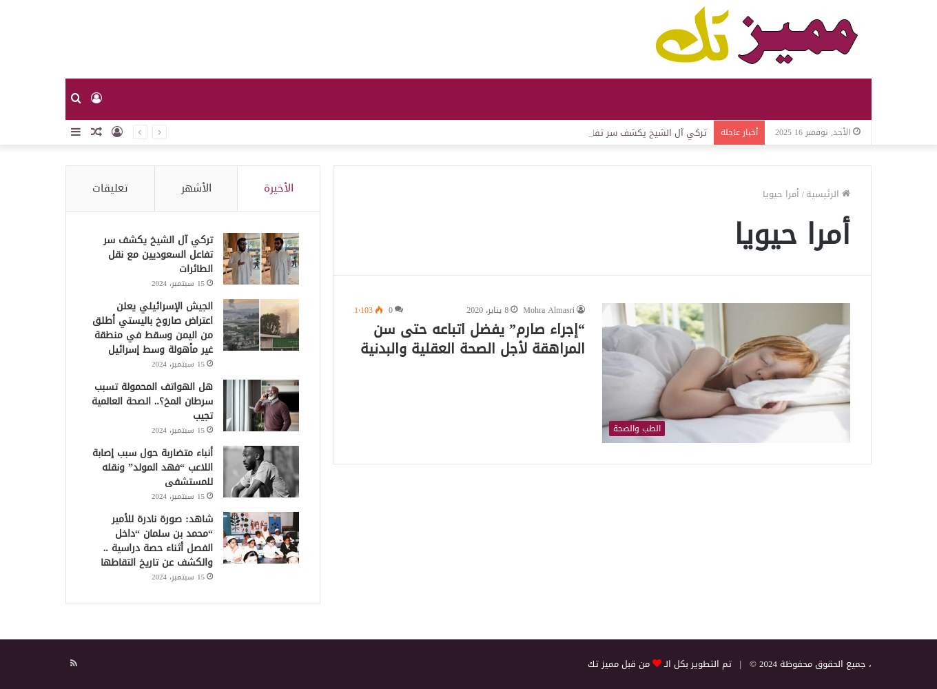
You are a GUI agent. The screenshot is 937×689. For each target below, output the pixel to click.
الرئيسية (828, 194)
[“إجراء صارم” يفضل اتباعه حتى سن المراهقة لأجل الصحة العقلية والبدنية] (726, 373)
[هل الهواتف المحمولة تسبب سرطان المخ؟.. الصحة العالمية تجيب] (261, 405)
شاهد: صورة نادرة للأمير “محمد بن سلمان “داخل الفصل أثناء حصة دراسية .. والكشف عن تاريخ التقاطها (157, 541)
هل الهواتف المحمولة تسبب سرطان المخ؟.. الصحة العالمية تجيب (152, 401)
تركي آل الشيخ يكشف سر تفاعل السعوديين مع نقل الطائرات (158, 254)
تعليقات (110, 188)
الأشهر (196, 188)
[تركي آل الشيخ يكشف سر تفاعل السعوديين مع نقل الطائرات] (261, 259)
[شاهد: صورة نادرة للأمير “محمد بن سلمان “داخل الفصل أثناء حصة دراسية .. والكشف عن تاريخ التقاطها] (261, 538)
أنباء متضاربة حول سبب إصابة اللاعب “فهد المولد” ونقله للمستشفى (152, 467)
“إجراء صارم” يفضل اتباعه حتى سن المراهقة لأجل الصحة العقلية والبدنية (472, 339)
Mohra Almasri (549, 310)
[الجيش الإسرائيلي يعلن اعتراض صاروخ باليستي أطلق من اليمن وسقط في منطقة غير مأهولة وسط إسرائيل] (261, 325)
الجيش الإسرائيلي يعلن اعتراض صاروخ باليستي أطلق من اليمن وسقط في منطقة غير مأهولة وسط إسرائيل (152, 328)
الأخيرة (279, 188)
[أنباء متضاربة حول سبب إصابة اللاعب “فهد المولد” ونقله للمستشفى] (261, 471)
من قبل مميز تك (619, 663)
